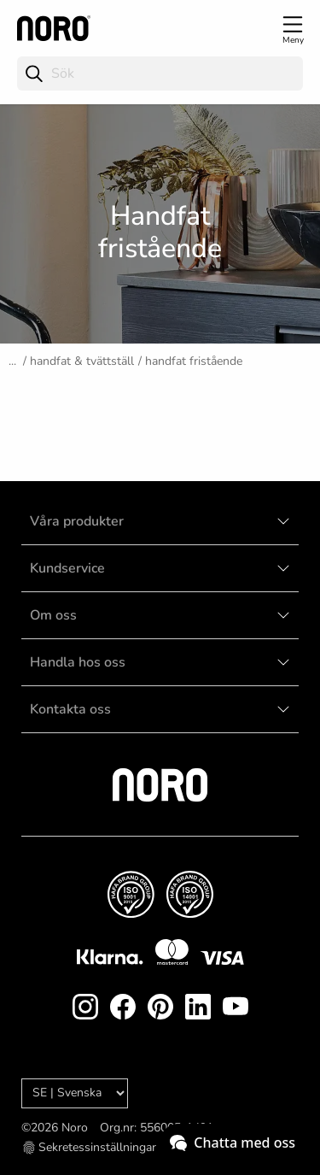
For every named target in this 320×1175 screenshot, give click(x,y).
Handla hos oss (77, 662)
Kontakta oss (70, 709)
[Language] (74, 1093)
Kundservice (67, 568)
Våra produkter (77, 521)
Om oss (53, 615)
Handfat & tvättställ (82, 361)
